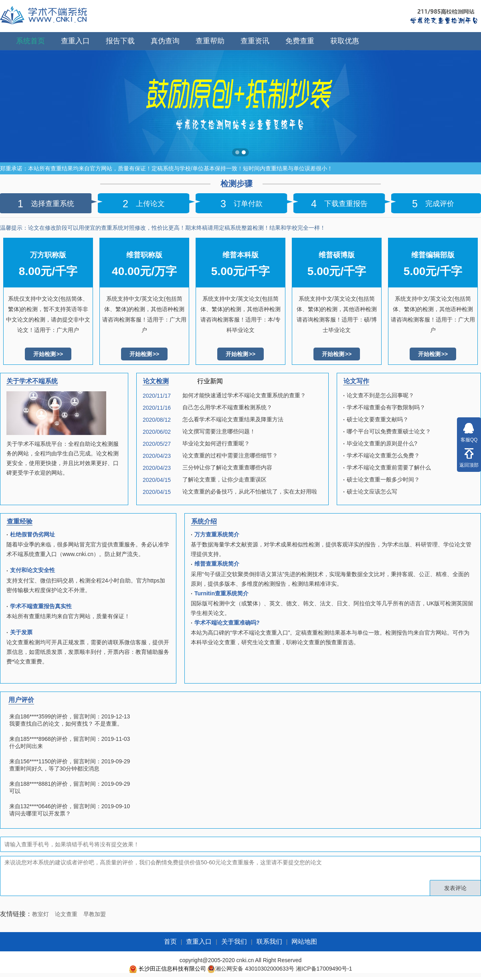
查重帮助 (210, 41)
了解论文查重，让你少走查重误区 (224, 479)
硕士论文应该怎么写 (372, 491)
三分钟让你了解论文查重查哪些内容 (227, 467)
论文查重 (66, 914)
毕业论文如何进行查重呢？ (216, 443)
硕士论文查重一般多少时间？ (383, 479)
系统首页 (30, 41)
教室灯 (40, 914)
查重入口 (75, 41)
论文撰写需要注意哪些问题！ (218, 431)
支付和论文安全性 (32, 570)
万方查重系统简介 (216, 534)
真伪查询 (165, 41)
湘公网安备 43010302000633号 (254, 968)
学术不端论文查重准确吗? (227, 622)
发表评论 (455, 888)
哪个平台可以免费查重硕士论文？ (389, 431)
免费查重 (299, 41)
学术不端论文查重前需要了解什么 (389, 467)
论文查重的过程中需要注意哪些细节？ (230, 455)
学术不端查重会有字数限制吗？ (386, 407)
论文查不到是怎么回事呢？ (380, 395)
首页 (170, 941)
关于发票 (21, 632)
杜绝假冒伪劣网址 (32, 534)
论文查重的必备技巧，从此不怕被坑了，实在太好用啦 (249, 491)
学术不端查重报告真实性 (41, 606)
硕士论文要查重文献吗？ (377, 419)
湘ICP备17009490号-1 (324, 968)
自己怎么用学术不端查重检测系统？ (227, 407)
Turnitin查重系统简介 (221, 593)
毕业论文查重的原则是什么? (382, 443)
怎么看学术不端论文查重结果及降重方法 (232, 419)
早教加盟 (94, 914)
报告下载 (120, 41)
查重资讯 (254, 41)
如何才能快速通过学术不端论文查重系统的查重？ (244, 395)
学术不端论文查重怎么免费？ (383, 455)
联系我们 (269, 941)
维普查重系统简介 (216, 563)
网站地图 (304, 941)
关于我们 (234, 941)
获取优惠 (344, 41)
